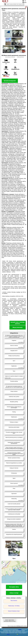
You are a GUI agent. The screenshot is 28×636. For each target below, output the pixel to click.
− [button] (3, 565)
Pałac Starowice (14, 600)
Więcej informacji (17, 327)
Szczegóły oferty (14, 587)
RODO (8, 634)
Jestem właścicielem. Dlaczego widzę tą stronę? (10, 620)
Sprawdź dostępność (10, 80)
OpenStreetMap (23, 582)
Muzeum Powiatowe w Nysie (14, 611)
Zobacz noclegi (14, 593)
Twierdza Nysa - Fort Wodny (13, 605)
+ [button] (3, 563)
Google (19, 629)
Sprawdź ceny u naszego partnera (17, 323)
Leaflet (17, 582)
